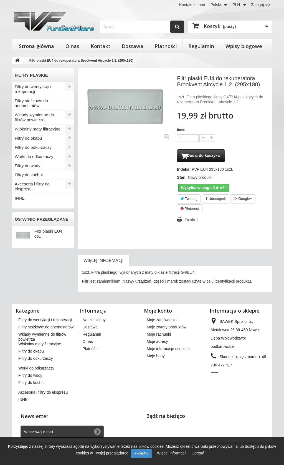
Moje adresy (157, 342)
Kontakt (100, 46)
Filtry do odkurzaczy (33, 147)
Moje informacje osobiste (168, 350)
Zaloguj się (260, 4)
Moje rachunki (159, 335)
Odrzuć (197, 453)
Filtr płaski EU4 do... (48, 233)
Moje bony (156, 357)
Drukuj (191, 221)
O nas (72, 46)
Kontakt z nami (192, 4)
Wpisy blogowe (243, 46)
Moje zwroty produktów (166, 328)
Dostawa (132, 46)
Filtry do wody (27, 165)
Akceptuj (141, 453)
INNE (20, 198)
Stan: (182, 178)
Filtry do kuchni (29, 174)
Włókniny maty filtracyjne (37, 129)
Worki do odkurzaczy (34, 156)
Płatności (166, 46)
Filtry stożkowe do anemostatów (31, 103)
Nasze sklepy (94, 321)
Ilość (180, 130)
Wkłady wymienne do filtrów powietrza (34, 117)
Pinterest (190, 210)
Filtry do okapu (28, 138)
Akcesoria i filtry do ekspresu (32, 186)
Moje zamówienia (162, 321)
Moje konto (158, 311)
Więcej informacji (103, 261)
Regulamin (201, 46)
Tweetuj (189, 200)
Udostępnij (215, 200)
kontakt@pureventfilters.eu (234, 385)
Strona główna (36, 46)
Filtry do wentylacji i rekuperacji (33, 89)
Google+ (243, 200)
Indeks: (184, 170)
